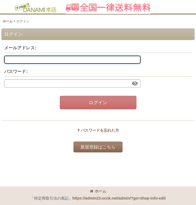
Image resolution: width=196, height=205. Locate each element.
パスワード (15, 71)
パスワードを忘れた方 (98, 130)
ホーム (98, 191)
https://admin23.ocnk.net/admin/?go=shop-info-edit (119, 198)
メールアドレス (19, 47)
